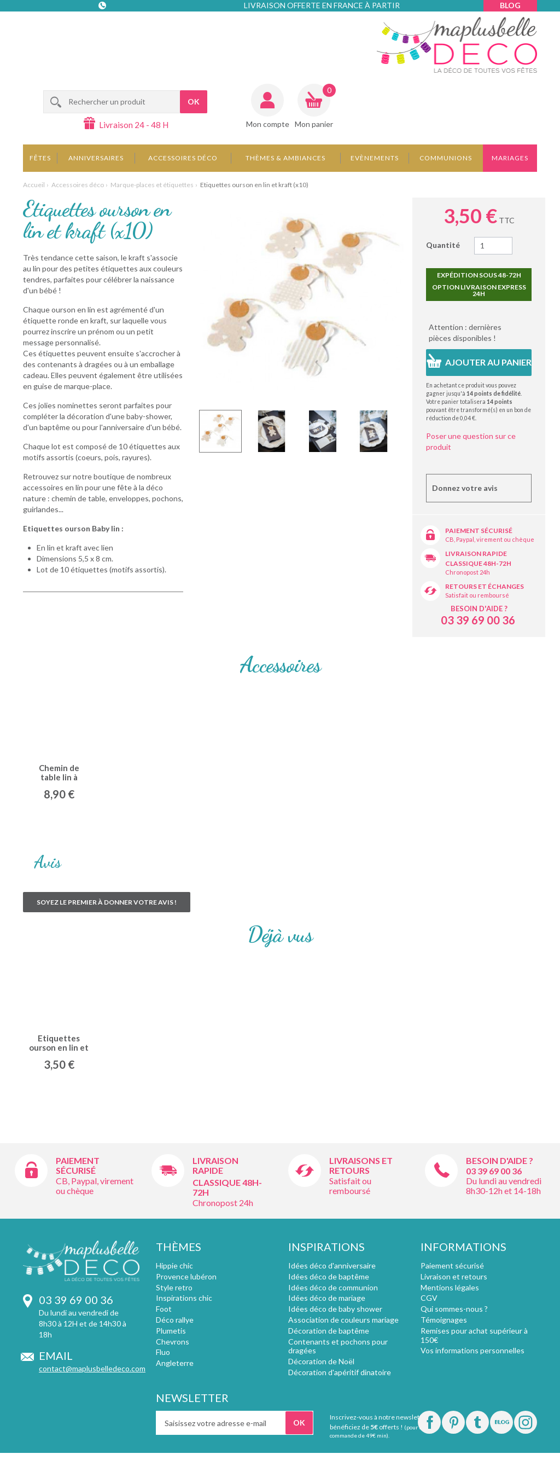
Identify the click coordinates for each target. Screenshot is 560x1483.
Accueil (34, 185)
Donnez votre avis (465, 488)
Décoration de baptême (328, 1330)
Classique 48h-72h (478, 563)
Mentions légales (450, 1287)
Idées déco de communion (333, 1287)
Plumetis (171, 1330)
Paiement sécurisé (478, 530)
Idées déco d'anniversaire (332, 1265)
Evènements (375, 158)
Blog (510, 5)
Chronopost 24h (467, 572)
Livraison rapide (476, 553)
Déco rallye (175, 1319)
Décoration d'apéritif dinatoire (339, 1372)
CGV (429, 1297)
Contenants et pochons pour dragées (338, 1346)
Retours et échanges (484, 586)
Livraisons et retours (361, 1165)
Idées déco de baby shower (335, 1308)
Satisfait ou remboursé (477, 595)
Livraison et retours (454, 1276)
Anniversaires (96, 158)
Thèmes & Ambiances (285, 158)
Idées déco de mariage (326, 1297)
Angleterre (175, 1363)
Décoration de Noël (321, 1361)
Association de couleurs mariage (343, 1319)
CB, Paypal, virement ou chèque (489, 539)
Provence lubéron (186, 1276)
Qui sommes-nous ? (454, 1308)
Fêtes (40, 158)
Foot (164, 1308)
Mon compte (267, 124)
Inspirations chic (184, 1297)
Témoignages (444, 1319)
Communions (445, 158)
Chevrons (172, 1341)
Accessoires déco (183, 158)
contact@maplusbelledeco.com (92, 1368)
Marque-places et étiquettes (152, 185)
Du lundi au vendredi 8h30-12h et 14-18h (503, 1185)
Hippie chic (174, 1265)
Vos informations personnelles (472, 1350)
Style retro (174, 1287)
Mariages (510, 158)
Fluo (163, 1352)
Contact (103, 27)
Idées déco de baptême (328, 1276)
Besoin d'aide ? (479, 608)
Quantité (443, 245)
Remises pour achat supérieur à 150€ (474, 1335)
